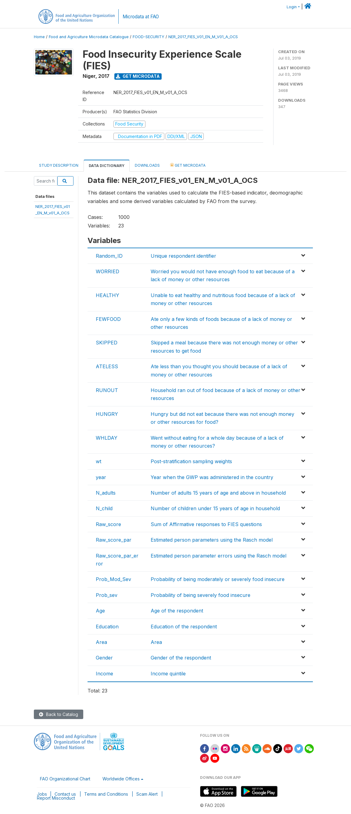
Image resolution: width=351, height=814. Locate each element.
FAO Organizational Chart (65, 778)
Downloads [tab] (147, 165)
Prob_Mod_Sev (113, 579)
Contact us (65, 794)
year (101, 477)
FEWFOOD (108, 319)
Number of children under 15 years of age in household (215, 508)
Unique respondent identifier (183, 256)
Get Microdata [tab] (188, 165)
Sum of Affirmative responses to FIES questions (206, 524)
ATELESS (107, 366)
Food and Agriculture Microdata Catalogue (89, 37)
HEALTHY (107, 295)
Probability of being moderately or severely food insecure (218, 579)
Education (107, 626)
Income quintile (168, 673)
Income (104, 673)
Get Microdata (138, 76)
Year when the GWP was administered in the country (212, 477)
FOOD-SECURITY (148, 37)
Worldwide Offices (121, 778)
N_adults (106, 493)
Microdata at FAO (141, 17)
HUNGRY (107, 414)
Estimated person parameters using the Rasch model (212, 540)
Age (100, 611)
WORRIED (107, 271)
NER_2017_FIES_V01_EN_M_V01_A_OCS (203, 37)
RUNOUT (107, 390)
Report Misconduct (56, 798)
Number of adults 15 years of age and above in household (218, 493)
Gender (104, 658)
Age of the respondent (177, 611)
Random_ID (109, 256)
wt (98, 461)
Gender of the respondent (181, 658)
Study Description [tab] (58, 165)
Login (292, 7)
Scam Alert (147, 794)
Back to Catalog (58, 714)
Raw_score (108, 524)
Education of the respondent (184, 626)
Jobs (42, 794)
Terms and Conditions (106, 794)
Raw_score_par (113, 540)
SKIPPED (106, 343)
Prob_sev (106, 595)
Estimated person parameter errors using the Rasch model (218, 556)
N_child (104, 508)
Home (39, 37)
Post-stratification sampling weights (191, 461)
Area (101, 642)
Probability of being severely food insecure (200, 595)
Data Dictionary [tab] (106, 165)
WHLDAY (106, 438)
